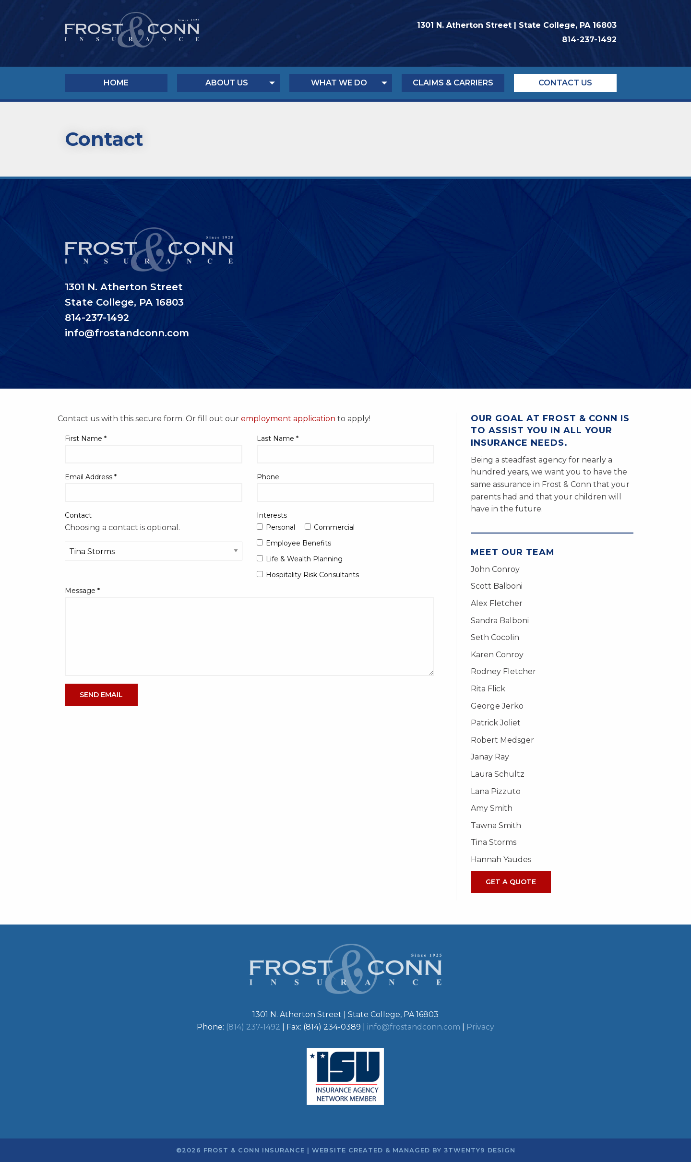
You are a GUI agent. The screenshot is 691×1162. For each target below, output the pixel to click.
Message (82, 590)
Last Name (277, 438)
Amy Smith (491, 808)
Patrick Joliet (496, 722)
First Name (86, 438)
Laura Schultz (497, 774)
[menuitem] (121, 83)
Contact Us (565, 82)
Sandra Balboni (500, 620)
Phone (268, 477)
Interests (272, 515)
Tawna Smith (496, 825)
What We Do (339, 82)
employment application (288, 418)
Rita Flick (488, 688)
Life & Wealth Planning (300, 559)
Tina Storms (493, 842)
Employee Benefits (294, 543)
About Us (226, 82)
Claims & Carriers (453, 82)
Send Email (101, 694)
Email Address (91, 477)
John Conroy (495, 569)
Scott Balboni (497, 586)
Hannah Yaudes (501, 859)
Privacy (480, 1027)
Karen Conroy (497, 654)
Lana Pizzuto (496, 791)
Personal (276, 527)
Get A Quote (511, 881)
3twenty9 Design (479, 1150)
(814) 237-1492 (253, 1027)
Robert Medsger (502, 740)
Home (116, 82)
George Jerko (497, 706)
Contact (78, 515)
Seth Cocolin (495, 637)
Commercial (330, 527)
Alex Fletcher (497, 603)
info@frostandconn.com (413, 1027)
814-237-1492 (589, 39)
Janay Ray (490, 756)
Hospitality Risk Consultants (308, 574)
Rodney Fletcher (503, 671)
